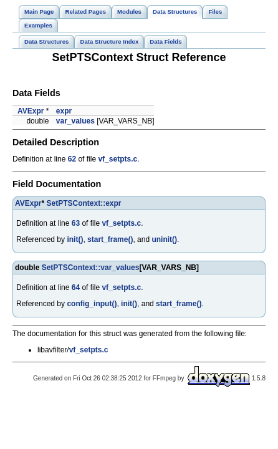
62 (72, 159)
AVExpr (30, 111)
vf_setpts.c (117, 159)
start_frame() (110, 239)
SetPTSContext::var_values (91, 267)
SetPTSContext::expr (83, 203)
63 (76, 223)
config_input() (92, 303)
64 (76, 287)
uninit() (164, 239)
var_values (75, 121)
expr (64, 111)
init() (75, 239)
